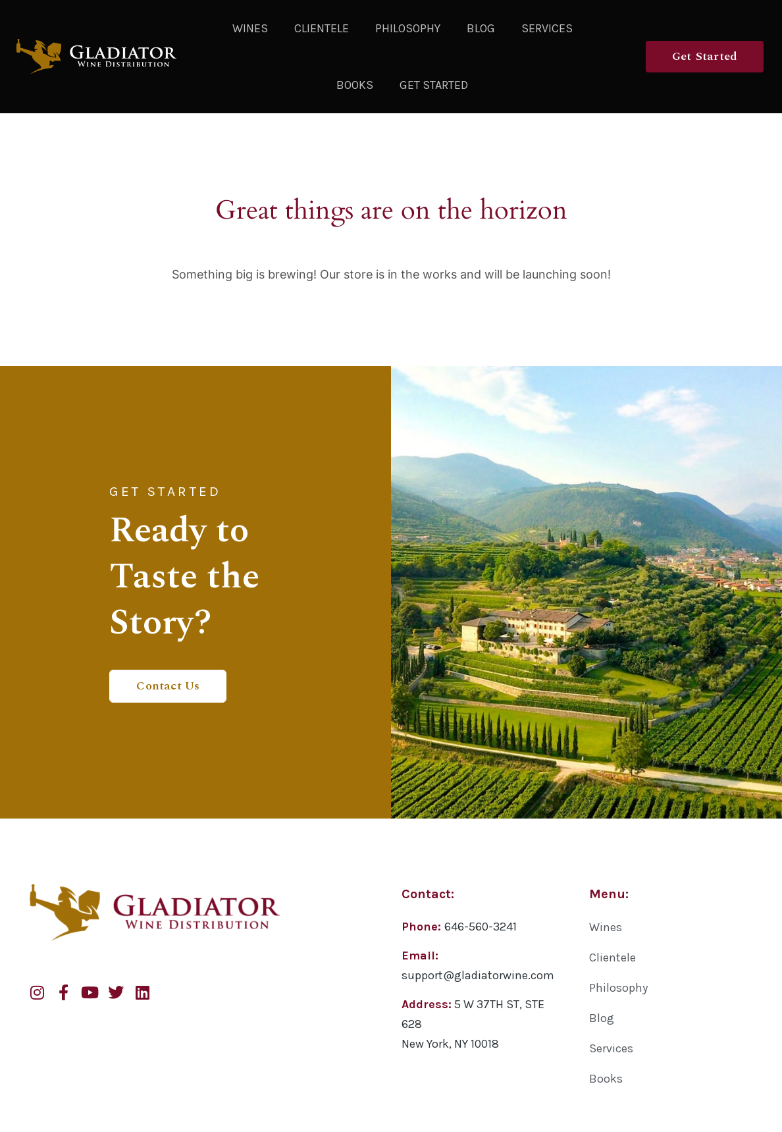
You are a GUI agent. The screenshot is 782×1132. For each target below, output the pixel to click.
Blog (481, 28)
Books (354, 85)
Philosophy (407, 28)
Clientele (321, 28)
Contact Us (167, 684)
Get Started (434, 85)
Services (547, 28)
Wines (250, 28)
